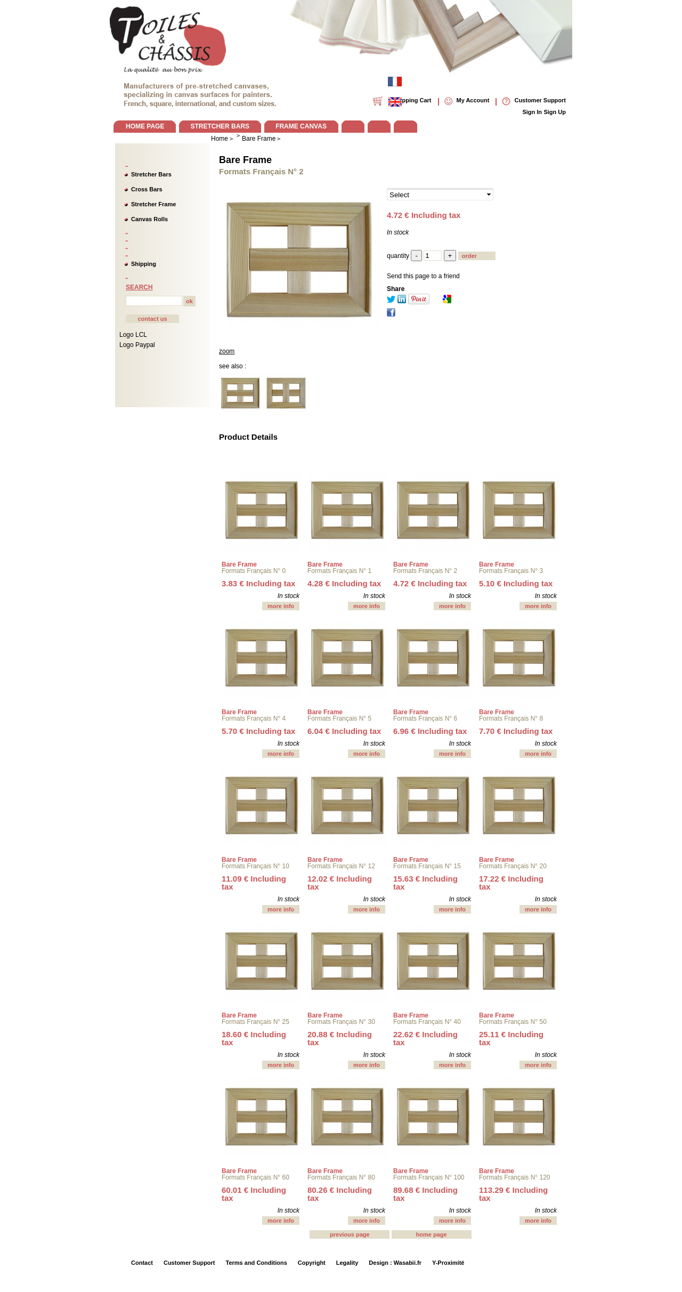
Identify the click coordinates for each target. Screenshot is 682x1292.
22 (425, 1038)
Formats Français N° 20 (513, 866)
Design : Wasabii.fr (395, 1262)
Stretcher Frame (153, 204)
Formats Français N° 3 (511, 571)
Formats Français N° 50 (513, 1022)
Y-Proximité (448, 1262)
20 (339, 1038)
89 (425, 1193)
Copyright (312, 1262)
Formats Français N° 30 (341, 1022)
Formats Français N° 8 (511, 718)
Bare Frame (245, 160)
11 (254, 882)
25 (511, 1038)
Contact (142, 1262)
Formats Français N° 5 (339, 718)
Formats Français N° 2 (425, 571)
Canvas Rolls (149, 219)
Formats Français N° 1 (339, 571)
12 (339, 882)
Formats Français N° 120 (514, 1177)
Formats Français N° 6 (425, 718)
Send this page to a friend (423, 276)
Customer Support (189, 1262)
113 (513, 1193)
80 (339, 1193)
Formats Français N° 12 (341, 866)
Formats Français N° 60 (255, 1177)
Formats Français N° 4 (254, 718)
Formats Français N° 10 (255, 866)
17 (511, 882)
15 (425, 882)
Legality (347, 1262)
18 (254, 1038)
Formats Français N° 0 (254, 571)
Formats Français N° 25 (255, 1022)
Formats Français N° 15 (427, 866)
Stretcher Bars (151, 174)
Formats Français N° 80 (341, 1177)
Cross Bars (147, 189)
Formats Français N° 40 (427, 1022)
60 (254, 1193)
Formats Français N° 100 (429, 1177)
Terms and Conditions (256, 1262)
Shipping (143, 264)
